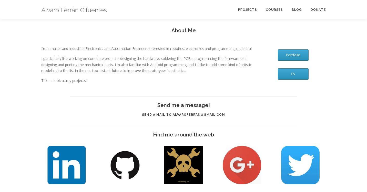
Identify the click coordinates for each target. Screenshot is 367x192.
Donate (318, 10)
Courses (274, 10)
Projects (247, 10)
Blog (297, 10)
